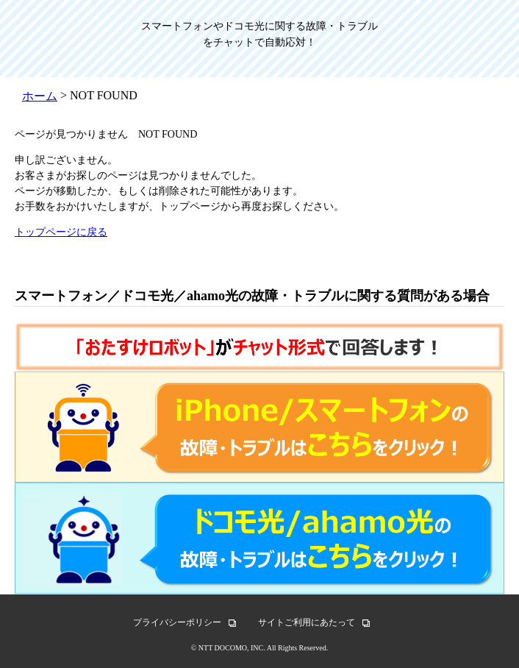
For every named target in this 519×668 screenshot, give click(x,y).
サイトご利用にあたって (306, 622)
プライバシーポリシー (177, 622)
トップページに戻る (61, 232)
